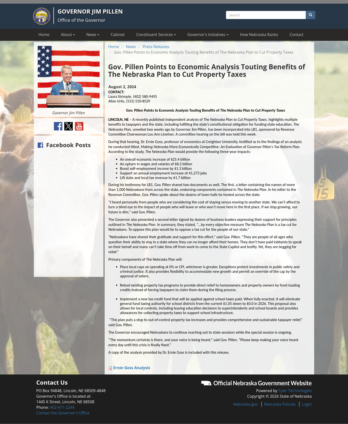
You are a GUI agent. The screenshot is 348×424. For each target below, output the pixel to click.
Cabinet (117, 34)
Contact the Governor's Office (62, 413)
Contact (297, 34)
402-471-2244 (62, 407)
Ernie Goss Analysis (131, 367)
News (131, 46)
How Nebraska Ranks (259, 34)
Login (307, 404)
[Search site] (266, 15)
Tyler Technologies (295, 390)
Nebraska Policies (280, 404)
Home (43, 34)
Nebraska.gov (245, 404)
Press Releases (156, 46)
